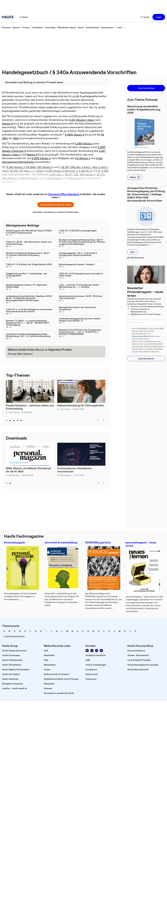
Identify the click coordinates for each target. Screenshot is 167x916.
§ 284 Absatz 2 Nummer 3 (62, 171)
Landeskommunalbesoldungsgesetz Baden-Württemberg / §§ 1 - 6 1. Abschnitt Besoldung (28, 335)
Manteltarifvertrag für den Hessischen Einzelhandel (77, 308)
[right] (103, 420)
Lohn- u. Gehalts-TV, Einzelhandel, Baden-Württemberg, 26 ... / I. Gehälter (79, 286)
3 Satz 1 (40, 171)
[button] (158, 17)
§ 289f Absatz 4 (41, 158)
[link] (6, 27)
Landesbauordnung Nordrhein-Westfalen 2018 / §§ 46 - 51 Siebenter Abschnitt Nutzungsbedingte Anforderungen (29, 298)
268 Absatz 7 (87, 174)
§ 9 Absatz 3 (82, 158)
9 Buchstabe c (54, 178)
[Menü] (23, 17)
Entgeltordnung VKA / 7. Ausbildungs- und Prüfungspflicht (26, 274)
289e (16, 138)
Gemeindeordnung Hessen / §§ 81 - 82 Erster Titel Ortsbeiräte (80, 297)
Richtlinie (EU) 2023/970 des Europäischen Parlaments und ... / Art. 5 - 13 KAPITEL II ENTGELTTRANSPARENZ (80, 332)
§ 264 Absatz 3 (16, 167)
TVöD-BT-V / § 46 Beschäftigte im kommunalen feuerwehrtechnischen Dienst (29, 310)
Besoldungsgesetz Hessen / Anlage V (77, 264)
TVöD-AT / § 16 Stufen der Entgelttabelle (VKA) (29, 264)
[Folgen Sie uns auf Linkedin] (87, 650)
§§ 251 (68, 174)
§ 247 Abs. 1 (56, 174)
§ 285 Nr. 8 (85, 171)
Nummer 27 (76, 178)
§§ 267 (65, 167)
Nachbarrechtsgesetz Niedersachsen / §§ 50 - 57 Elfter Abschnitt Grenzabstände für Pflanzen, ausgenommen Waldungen (82, 242)
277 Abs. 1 (25, 171)
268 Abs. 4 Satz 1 (81, 167)
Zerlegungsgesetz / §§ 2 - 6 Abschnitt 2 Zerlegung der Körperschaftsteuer (78, 254)
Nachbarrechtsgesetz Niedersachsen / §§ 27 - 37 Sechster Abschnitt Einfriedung (28, 254)
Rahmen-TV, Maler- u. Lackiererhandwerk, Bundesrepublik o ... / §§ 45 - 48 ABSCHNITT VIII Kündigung (27, 323)
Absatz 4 (7, 123)
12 (99, 171)
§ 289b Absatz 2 (74, 134)
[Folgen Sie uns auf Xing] (91, 650)
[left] (98, 420)
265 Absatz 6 (45, 167)
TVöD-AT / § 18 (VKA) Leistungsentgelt (77, 230)
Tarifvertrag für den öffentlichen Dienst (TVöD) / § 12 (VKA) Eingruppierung (29, 231)
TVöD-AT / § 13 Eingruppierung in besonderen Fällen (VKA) (81, 274)
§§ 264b (31, 167)
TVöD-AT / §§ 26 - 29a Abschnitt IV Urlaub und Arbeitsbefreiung (28, 243)
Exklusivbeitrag (66, 382)
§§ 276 (14, 171)
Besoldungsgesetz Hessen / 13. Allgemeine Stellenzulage (26, 286)
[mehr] (120, 27)
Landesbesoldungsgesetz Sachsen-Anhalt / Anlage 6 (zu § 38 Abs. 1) (80, 319)
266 (76, 174)
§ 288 (105, 171)
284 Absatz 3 (10, 178)
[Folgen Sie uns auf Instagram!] (96, 650)
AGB (161, 328)
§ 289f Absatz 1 (84, 143)
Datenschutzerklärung (141, 336)
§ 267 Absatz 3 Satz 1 (82, 120)
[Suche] (145, 17)
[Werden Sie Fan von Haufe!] (101, 650)
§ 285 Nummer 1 (29, 178)
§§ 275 (101, 174)
